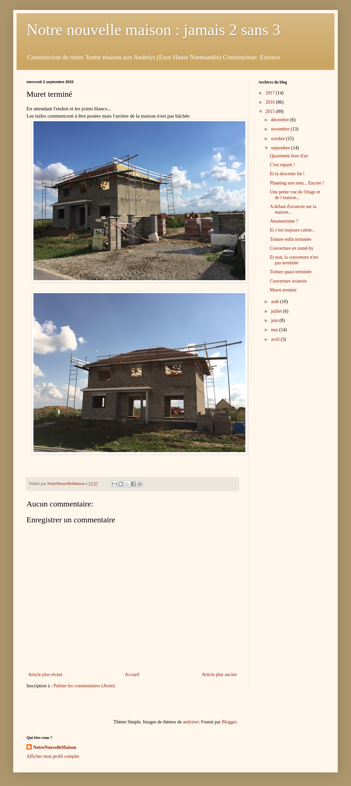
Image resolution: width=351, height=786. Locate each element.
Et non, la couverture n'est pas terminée (294, 260)
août (275, 301)
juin (275, 320)
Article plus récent (45, 674)
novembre (280, 129)
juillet (277, 311)
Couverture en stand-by (291, 248)
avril (275, 339)
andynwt (191, 721)
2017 (271, 92)
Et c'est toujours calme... (292, 230)
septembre (281, 147)
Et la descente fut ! (287, 173)
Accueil (132, 674)
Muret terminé (283, 290)
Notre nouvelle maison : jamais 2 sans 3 (153, 29)
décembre (280, 119)
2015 (271, 111)
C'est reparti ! (282, 164)
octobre (278, 138)
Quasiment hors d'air (289, 155)
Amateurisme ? (284, 221)
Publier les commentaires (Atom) (84, 685)
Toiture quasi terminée (291, 271)
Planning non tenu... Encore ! (297, 183)
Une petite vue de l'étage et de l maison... (295, 194)
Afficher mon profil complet (52, 756)
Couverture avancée (288, 281)
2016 (271, 102)
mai (275, 329)
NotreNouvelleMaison (54, 747)
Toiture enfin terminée (290, 239)
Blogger (229, 721)
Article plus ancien (219, 674)
